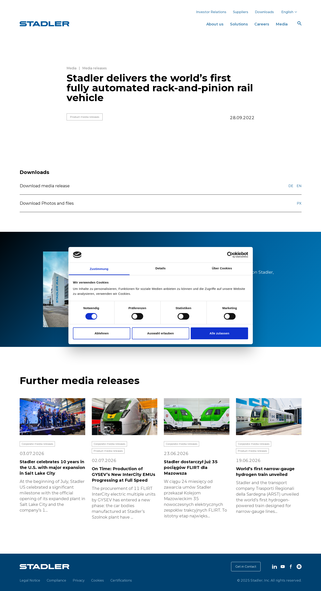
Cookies (97, 580)
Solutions (239, 24)
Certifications (121, 580)
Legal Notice (30, 580)
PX (299, 203)
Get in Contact (245, 566)
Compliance (56, 580)
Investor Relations (211, 12)
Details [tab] (160, 268)
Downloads (264, 12)
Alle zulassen (219, 333)
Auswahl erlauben (160, 333)
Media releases (94, 68)
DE (290, 186)
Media (282, 24)
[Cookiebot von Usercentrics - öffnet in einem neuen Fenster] (230, 255)
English (289, 12)
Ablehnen (101, 333)
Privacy (79, 580)
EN (299, 186)
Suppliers (240, 12)
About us (214, 24)
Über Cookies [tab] (222, 268)
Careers (261, 24)
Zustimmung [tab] (99, 269)
